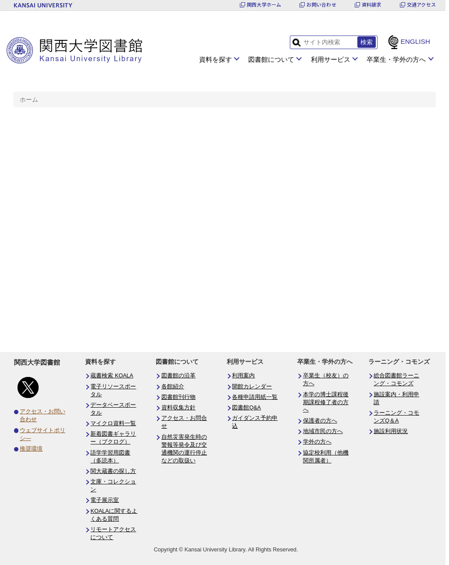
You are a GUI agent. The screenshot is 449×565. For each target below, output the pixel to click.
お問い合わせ (321, 4)
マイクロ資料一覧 (113, 423)
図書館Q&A (246, 408)
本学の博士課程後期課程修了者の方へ (326, 402)
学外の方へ (317, 442)
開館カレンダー (252, 387)
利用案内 (243, 376)
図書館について (271, 59)
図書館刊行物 (178, 397)
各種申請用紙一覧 (255, 397)
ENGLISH (415, 41)
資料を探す (215, 59)
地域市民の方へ (323, 431)
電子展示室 (104, 500)
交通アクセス (421, 4)
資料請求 (371, 4)
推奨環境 (31, 449)
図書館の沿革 (178, 376)
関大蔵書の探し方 (113, 471)
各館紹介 (172, 387)
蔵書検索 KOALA (111, 376)
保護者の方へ (320, 421)
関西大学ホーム (264, 4)
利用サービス (330, 59)
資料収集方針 (178, 408)
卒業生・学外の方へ (396, 59)
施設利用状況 (391, 431)
